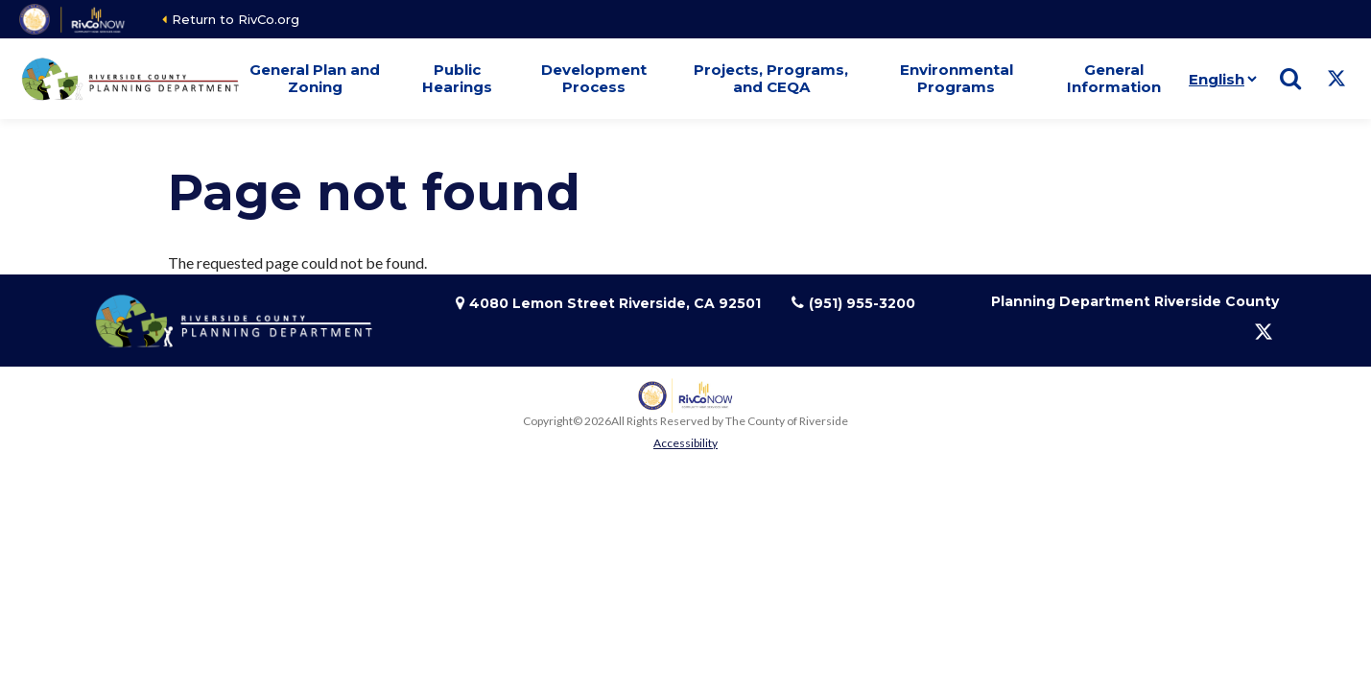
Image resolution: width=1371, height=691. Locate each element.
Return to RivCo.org (235, 19)
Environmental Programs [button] (956, 78)
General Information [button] (1114, 78)
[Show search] (1290, 79)
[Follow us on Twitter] (1336, 79)
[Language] (1219, 79)
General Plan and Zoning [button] (314, 78)
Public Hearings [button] (457, 78)
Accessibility (685, 443)
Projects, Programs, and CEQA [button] (771, 78)
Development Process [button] (594, 78)
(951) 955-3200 (862, 303)
